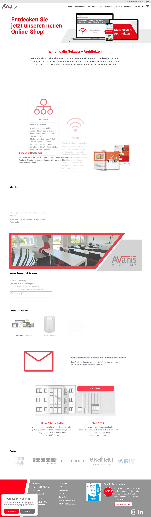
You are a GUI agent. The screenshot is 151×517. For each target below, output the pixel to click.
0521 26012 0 (38, 490)
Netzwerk (91, 6)
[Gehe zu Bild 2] (72, 41)
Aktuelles (127, 6)
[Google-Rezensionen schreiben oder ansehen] (123, 504)
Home (70, 6)
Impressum (63, 483)
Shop (144, 6)
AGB (60, 487)
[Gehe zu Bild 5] (81, 41)
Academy (118, 6)
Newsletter (63, 497)
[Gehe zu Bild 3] (75, 41)
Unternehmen (80, 6)
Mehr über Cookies (20, 506)
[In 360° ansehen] (95, 388)
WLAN (99, 6)
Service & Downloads (133, 1)
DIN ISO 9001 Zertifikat (67, 504)
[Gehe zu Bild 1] (69, 41)
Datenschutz (63, 490)
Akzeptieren (12, 511)
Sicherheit (108, 6)
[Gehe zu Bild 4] (78, 41)
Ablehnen (27, 511)
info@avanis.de (39, 494)
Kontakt (137, 6)
